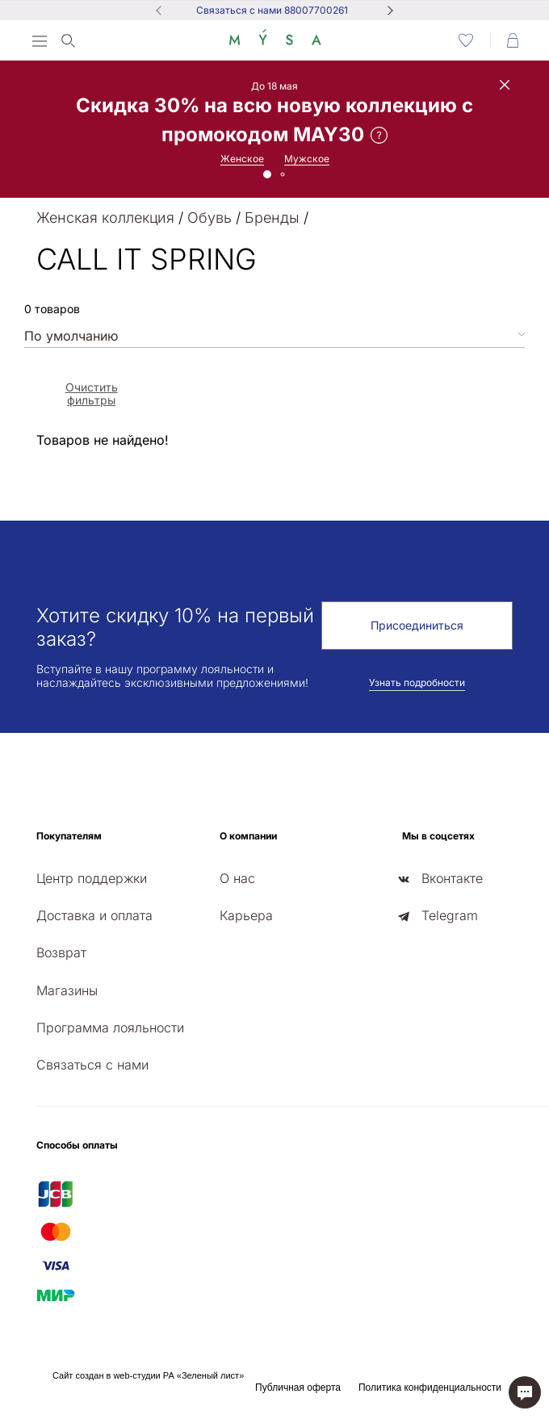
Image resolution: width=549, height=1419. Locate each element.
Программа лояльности (110, 1027)
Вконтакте (452, 878)
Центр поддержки (91, 878)
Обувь (209, 217)
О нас (237, 878)
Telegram (449, 915)
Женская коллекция (105, 217)
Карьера (246, 915)
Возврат (61, 952)
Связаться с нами (92, 1065)
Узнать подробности (417, 682)
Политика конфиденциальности (429, 1387)
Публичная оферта (298, 1387)
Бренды (272, 217)
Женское (242, 159)
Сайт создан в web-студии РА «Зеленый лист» (148, 1375)
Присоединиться (417, 625)
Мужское (306, 159)
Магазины (67, 990)
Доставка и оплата (94, 915)
